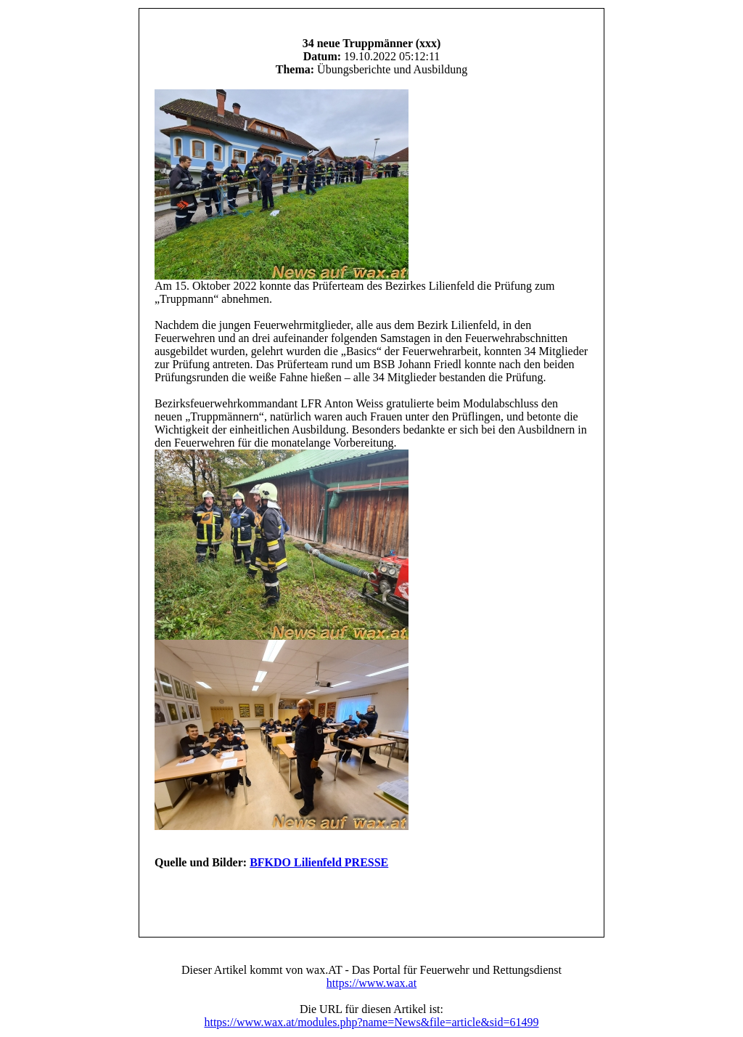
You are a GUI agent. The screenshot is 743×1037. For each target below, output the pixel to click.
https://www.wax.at (371, 983)
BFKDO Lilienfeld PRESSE (319, 862)
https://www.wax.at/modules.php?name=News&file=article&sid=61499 (371, 1022)
